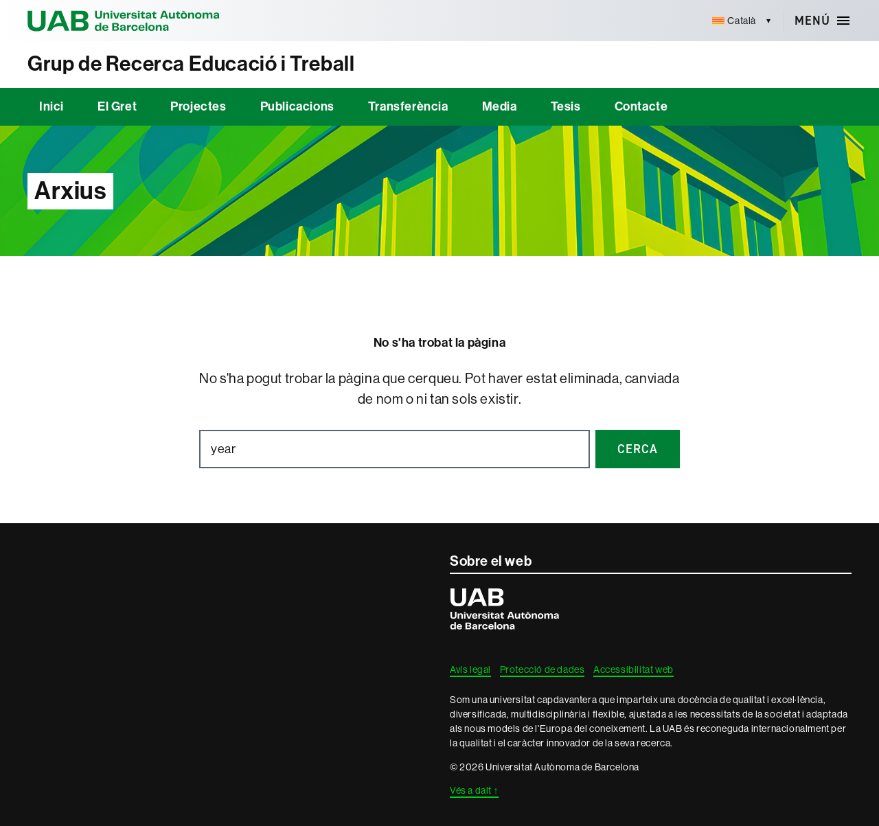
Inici (51, 106)
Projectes (198, 106)
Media (499, 106)
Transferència (408, 106)
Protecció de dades (542, 669)
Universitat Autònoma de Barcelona (123, 20)
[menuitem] (734, 21)
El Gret (117, 106)
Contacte (641, 106)
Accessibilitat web (633, 669)
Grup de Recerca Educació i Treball (190, 63)
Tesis (566, 106)
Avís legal (470, 669)
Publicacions (297, 106)
